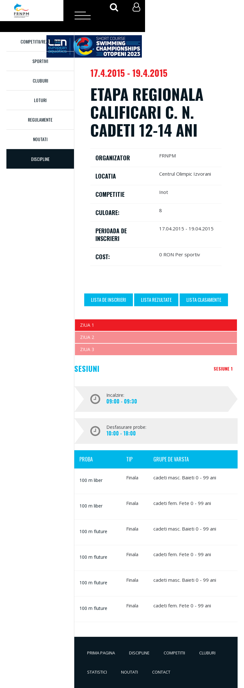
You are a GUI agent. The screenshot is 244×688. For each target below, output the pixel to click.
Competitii (174, 653)
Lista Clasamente (203, 299)
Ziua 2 (87, 337)
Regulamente (40, 119)
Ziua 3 (87, 349)
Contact (161, 672)
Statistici (97, 672)
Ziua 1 (87, 325)
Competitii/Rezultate (40, 41)
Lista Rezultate (156, 299)
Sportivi (40, 61)
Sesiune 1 (223, 368)
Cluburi (40, 80)
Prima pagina (101, 653)
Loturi (40, 100)
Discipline (139, 653)
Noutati (40, 139)
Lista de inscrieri (108, 299)
